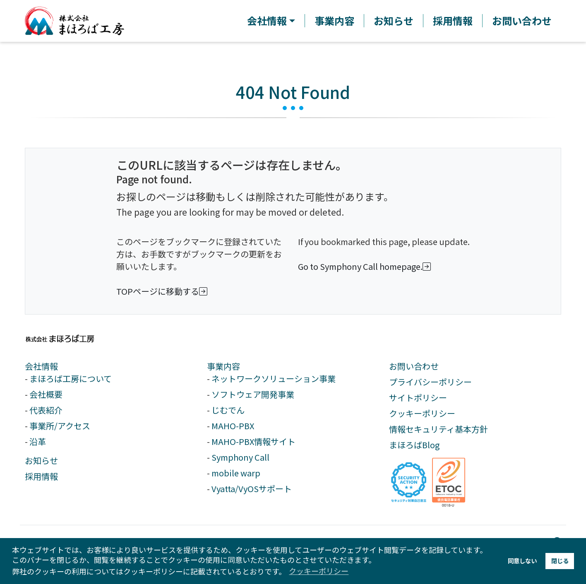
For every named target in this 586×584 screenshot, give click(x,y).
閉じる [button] (560, 560)
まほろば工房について (70, 379)
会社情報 (41, 366)
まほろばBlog (414, 445)
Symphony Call (240, 457)
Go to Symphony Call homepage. (366, 266)
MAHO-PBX (232, 426)
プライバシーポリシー (430, 382)
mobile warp (235, 473)
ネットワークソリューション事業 (273, 379)
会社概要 (45, 394)
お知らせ (393, 21)
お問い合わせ (522, 21)
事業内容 (334, 21)
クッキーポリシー (422, 413)
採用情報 (453, 21)
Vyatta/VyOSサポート (251, 489)
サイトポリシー (418, 398)
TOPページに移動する (163, 291)
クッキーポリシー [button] (318, 570)
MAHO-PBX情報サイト (253, 441)
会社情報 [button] (267, 21)
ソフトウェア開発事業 (252, 394)
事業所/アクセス (59, 426)
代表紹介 (45, 410)
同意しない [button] (522, 560)
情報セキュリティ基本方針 (438, 429)
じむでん (228, 410)
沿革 (37, 441)
